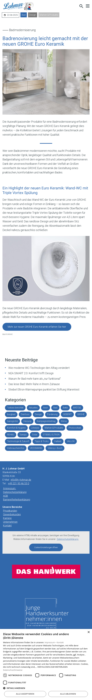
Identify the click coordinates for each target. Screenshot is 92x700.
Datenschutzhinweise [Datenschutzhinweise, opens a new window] (12, 670)
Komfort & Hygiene (16, 428)
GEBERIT (67, 414)
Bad (24, 15)
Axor (45, 407)
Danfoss (25, 414)
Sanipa (23, 434)
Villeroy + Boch (55, 448)
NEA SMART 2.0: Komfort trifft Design (31, 373)
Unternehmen (10, 521)
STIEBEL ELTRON (51, 434)
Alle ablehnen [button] (68, 694)
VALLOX (71, 441)
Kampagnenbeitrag (46, 421)
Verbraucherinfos (15, 448)
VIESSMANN (36, 448)
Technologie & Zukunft (18, 441)
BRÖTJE (77, 407)
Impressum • (51, 642)
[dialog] (46, 664)
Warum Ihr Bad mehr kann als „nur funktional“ (34, 378)
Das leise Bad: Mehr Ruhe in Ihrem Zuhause (34, 384)
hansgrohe (12, 421)
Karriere (7, 518)
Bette (65, 407)
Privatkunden (10, 510)
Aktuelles (33, 407)
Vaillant (57, 441)
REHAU (10, 434)
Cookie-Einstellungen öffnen (46, 547)
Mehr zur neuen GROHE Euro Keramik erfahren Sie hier (37, 326)
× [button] (88, 632)
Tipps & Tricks (42, 441)
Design (32, 15)
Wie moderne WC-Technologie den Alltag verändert (39, 367)
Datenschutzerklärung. (68, 539)
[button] (88, 6)
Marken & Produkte (49, 15)
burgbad (11, 414)
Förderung (52, 414)
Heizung (27, 421)
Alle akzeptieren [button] (25, 694)
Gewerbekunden (12, 514)
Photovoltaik (75, 428)
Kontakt (7, 525)
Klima (64, 421)
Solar (34, 434)
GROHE (81, 414)
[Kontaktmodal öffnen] (75, 6)
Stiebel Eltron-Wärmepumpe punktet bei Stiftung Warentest (43, 389)
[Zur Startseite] (18, 6)
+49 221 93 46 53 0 (18, 483)
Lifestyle (35, 428)
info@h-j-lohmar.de (21, 479)
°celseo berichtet (15, 407)
